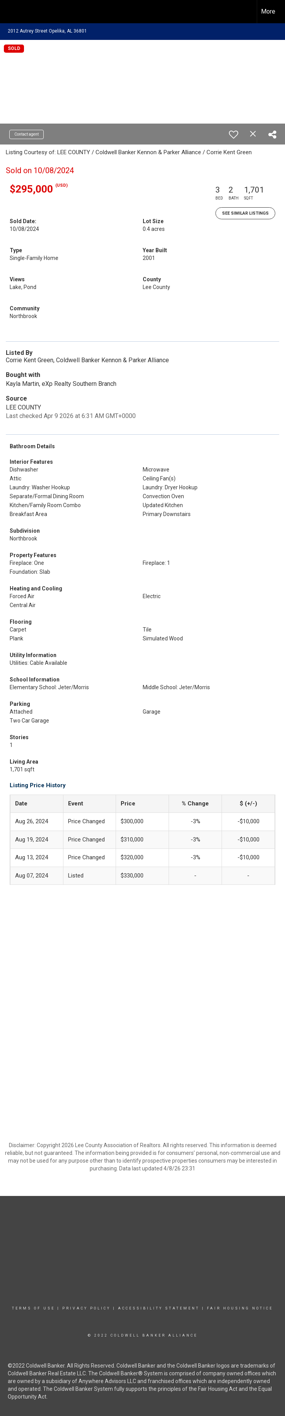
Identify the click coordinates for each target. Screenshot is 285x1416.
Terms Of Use (33, 1308)
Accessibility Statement (159, 1308)
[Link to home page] (10, 11)
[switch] (233, 134)
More (268, 11)
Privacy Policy (86, 1308)
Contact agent (26, 134)
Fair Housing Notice (240, 1308)
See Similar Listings (245, 213)
